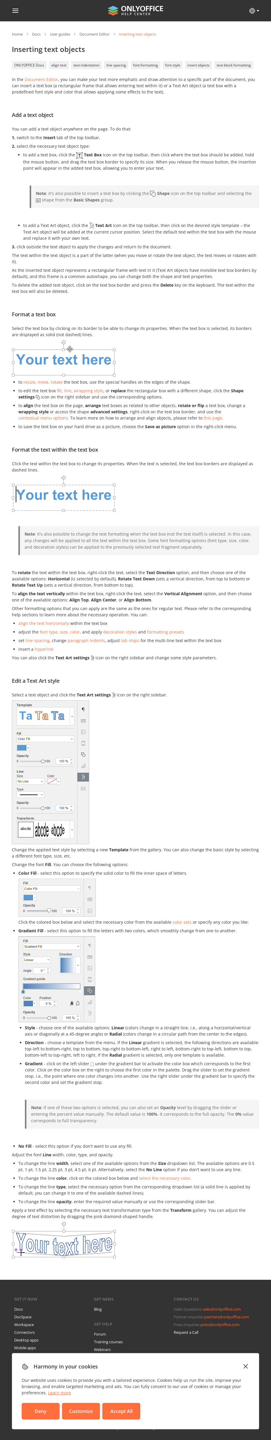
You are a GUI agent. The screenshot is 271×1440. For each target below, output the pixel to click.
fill (59, 390)
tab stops (130, 640)
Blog (98, 1309)
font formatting (145, 65)
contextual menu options (43, 418)
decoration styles (120, 632)
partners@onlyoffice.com (226, 1317)
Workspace (24, 1324)
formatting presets (165, 632)
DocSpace (22, 1317)
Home (17, 34)
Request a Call (186, 1332)
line (67, 390)
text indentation (86, 65)
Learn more (59, 1392)
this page (213, 418)
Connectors (24, 1332)
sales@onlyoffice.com (222, 1309)
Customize (81, 1411)
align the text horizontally (43, 623)
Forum (100, 1334)
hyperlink (44, 649)
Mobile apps (25, 1347)
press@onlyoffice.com (220, 1324)
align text (58, 65)
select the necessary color (164, 1178)
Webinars (102, 1349)
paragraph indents (86, 640)
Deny (41, 1411)
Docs (36, 34)
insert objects (198, 65)
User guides (60, 34)
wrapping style (88, 390)
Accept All (121, 1411)
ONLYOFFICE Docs (29, 65)
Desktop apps (26, 1340)
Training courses (108, 1341)
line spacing (116, 65)
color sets (182, 922)
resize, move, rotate (43, 382)
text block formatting (234, 65)
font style (172, 65)
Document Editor (94, 34)
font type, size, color (60, 632)
